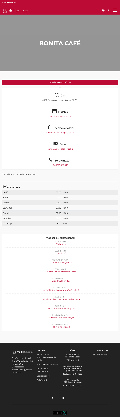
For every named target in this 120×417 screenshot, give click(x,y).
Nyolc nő (62, 253)
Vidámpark (61, 244)
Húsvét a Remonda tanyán (61, 317)
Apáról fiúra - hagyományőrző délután (61, 290)
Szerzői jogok (43, 376)
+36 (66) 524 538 (60, 165)
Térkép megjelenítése (60, 82)
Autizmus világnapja (62, 262)
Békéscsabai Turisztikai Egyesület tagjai (47, 357)
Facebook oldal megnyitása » (60, 132)
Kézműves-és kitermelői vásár (61, 271)
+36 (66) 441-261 (100, 354)
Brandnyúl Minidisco (62, 281)
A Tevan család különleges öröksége (72, 381)
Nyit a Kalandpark (61, 327)
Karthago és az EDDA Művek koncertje (61, 299)
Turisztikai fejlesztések (47, 364)
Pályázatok (42, 380)
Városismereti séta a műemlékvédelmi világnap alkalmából (72, 368)
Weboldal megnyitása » (60, 116)
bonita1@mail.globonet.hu (60, 149)
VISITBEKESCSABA (15, 10)
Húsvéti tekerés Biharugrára (61, 308)
